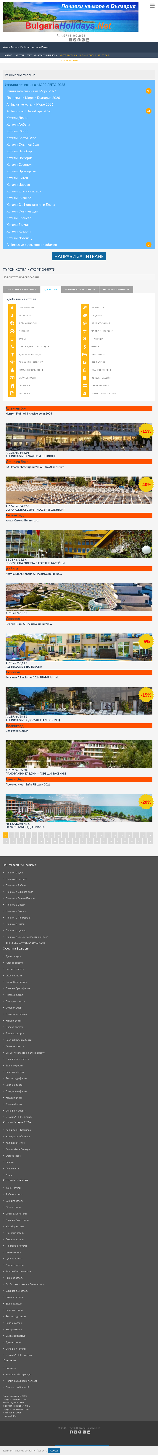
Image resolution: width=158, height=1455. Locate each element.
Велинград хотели (16, 1316)
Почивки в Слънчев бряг (19, 891)
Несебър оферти (15, 994)
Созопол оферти (15, 1007)
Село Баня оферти (16, 1110)
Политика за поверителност (21, 1380)
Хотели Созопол (19, 164)
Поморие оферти (15, 1001)
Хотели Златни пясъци (24, 191)
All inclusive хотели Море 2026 (30, 104)
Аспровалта (12, 1168)
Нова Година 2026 (12, 1412)
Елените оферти (15, 969)
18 (114, 835)
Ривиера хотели (14, 1277)
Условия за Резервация (18, 1374)
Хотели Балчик (18, 224)
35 (83, 841)
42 (132, 841)
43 (139, 841)
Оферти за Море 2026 (14, 1399)
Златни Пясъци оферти (18, 1039)
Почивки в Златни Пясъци (20, 898)
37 (97, 841)
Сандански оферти (16, 1091)
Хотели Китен (17, 178)
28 (34, 841)
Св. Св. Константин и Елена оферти (25, 1052)
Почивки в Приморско (18, 917)
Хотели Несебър (19, 151)
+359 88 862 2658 (71, 35)
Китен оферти (13, 1020)
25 (13, 841)
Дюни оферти (13, 956)
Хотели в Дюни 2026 (13, 1402)
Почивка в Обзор (15, 904)
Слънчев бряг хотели (17, 1220)
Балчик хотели (14, 1303)
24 (5, 841)
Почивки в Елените (16, 879)
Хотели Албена (18, 124)
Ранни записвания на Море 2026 (79, 91)
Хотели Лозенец (19, 238)
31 (55, 841)
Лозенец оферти (15, 1033)
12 (72, 835)
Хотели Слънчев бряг (23, 144)
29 (41, 841)
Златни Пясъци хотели (18, 1271)
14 (86, 835)
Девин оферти (14, 1104)
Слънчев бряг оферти (18, 988)
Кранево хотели (14, 1297)
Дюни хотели (13, 1187)
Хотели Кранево (19, 218)
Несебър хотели (15, 1226)
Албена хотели (14, 1194)
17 (107, 835)
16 (100, 835)
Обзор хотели (13, 1207)
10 (58, 835)
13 (79, 835)
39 (111, 841)
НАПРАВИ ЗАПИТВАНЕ (79, 256)
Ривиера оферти (15, 1046)
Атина (9, 1175)
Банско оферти (14, 1084)
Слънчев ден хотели (17, 1290)
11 (65, 835)
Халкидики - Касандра (18, 1129)
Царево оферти (14, 1026)
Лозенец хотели (15, 1264)
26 (20, 841)
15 (93, 835)
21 (135, 835)
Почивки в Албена (16, 885)
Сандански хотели (16, 1335)
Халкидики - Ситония (18, 1136)
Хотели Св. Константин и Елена (31, 204)
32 (62, 841)
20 (128, 835)
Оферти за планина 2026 (15, 1409)
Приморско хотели (16, 1245)
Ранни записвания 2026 (15, 1396)
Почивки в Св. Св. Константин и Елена (27, 936)
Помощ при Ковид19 (17, 1387)
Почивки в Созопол (16, 911)
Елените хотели (14, 1200)
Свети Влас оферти (16, 982)
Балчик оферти (14, 1065)
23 (149, 835)
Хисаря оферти (14, 1097)
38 (104, 841)
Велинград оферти (16, 1078)
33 (69, 841)
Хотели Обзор (17, 131)
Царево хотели (14, 1258)
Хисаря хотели (14, 1329)
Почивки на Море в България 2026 (33, 98)
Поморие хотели (15, 1232)
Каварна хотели (14, 1310)
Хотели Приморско (21, 171)
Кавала (10, 1162)
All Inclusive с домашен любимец (79, 244)
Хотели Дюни (17, 118)
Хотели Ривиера (19, 198)
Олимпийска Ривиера (18, 1149)
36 (90, 841)
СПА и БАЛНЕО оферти (19, 1116)
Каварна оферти (15, 1072)
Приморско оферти (16, 1014)
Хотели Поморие (20, 158)
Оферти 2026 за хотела (80, 289)
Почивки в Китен (15, 923)
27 (26, 841)
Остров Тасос (13, 1155)
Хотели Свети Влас (21, 138)
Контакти (11, 1367)
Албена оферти (14, 962)
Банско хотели (14, 1322)
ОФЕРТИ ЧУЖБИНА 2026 (16, 1406)
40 (118, 841)
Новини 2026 (9, 1416)
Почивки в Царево (16, 930)
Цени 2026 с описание (21, 289)
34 (76, 841)
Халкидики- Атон (15, 1142)
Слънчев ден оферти (17, 1059)
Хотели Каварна (19, 231)
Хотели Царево (18, 184)
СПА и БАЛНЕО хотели (19, 1354)
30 (48, 841)
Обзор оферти (14, 975)
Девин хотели (13, 1342)
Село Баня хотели (16, 1348)
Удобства (50, 289)
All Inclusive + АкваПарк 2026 (79, 111)
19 (121, 835)
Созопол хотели (15, 1239)
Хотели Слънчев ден (22, 211)
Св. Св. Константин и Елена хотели (25, 1284)
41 (125, 841)
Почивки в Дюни (15, 872)
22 (142, 835)
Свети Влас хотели (16, 1213)
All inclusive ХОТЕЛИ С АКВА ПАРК (25, 943)
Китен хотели (13, 1252)
